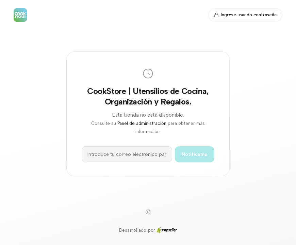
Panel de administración (141, 123)
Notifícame (195, 154)
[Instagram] (148, 212)
